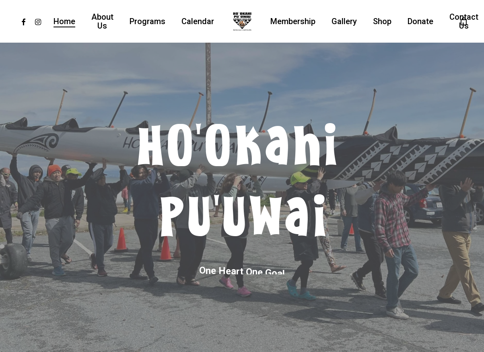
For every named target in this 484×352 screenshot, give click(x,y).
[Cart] (463, 21)
